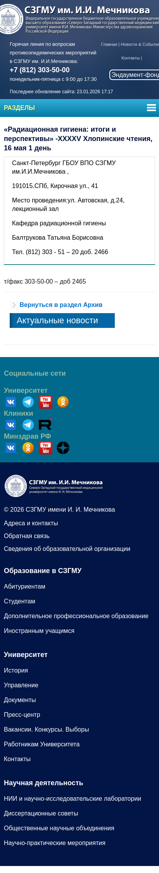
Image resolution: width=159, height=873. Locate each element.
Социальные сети (35, 373)
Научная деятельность (43, 783)
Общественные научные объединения (59, 828)
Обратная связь (27, 536)
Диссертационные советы (41, 813)
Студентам (19, 601)
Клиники (18, 413)
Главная (109, 44)
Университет (26, 390)
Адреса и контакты (31, 523)
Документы (20, 700)
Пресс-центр (22, 714)
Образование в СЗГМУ (42, 571)
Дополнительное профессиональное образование (76, 616)
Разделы (19, 108)
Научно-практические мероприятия (54, 843)
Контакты (130, 58)
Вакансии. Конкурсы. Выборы (46, 729)
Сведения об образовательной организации (67, 548)
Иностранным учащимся (39, 630)
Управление (21, 685)
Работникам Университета (42, 744)
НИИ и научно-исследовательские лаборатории (72, 798)
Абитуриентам (24, 586)
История (16, 670)
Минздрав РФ (27, 436)
